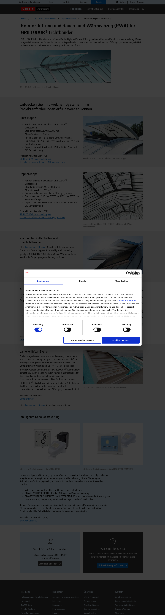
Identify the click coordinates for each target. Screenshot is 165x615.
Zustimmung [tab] (43, 281)
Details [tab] (82, 281)
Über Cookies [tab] (121, 281)
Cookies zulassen (120, 340)
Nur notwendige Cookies (82, 340)
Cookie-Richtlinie (128, 300)
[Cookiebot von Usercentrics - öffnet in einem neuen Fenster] (128, 273)
